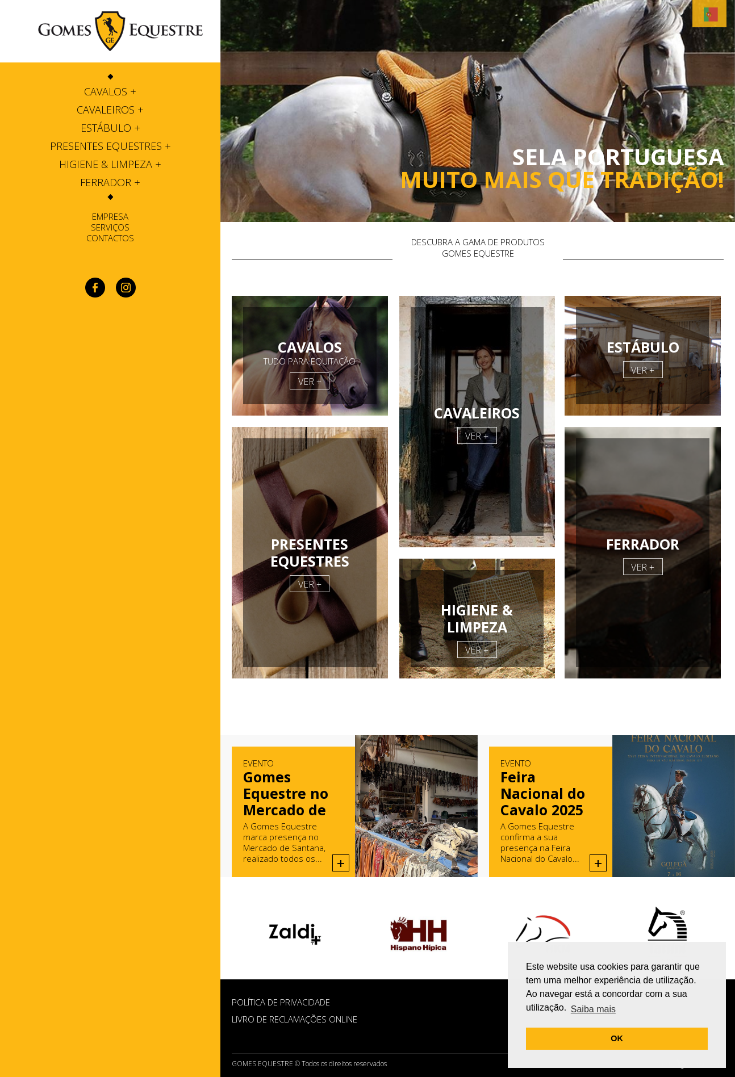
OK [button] (617, 1038)
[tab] (110, 91)
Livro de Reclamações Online (294, 1019)
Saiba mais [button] (593, 1009)
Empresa (110, 216)
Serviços (110, 227)
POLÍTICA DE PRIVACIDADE (281, 1002)
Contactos (110, 238)
